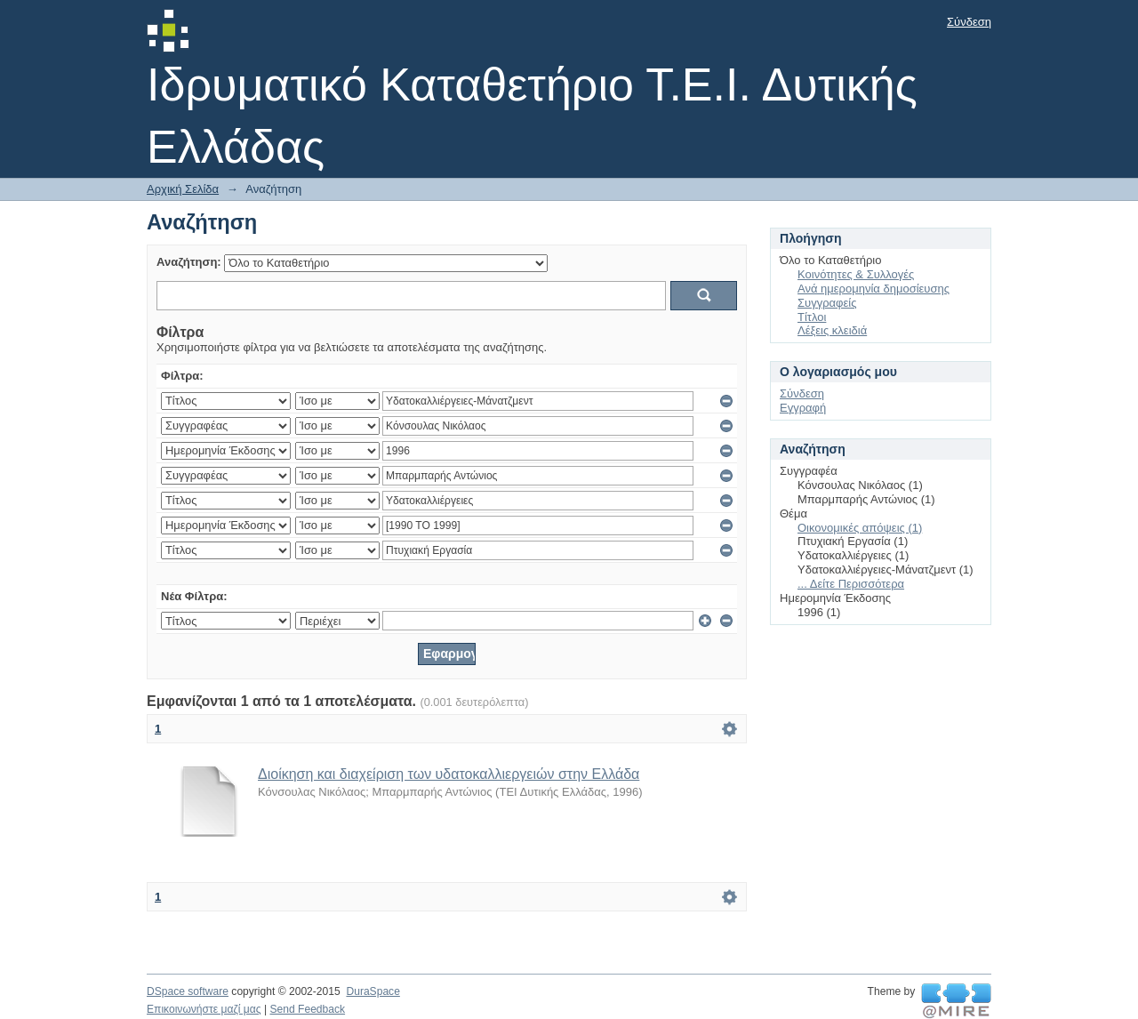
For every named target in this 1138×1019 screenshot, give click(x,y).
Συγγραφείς (826, 302)
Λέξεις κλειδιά (832, 330)
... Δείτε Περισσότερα (850, 583)
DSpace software (187, 991)
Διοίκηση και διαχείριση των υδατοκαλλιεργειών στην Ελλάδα (448, 774)
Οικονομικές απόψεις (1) (859, 527)
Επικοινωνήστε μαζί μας (204, 1009)
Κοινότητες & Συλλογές (855, 274)
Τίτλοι (811, 317)
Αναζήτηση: (188, 262)
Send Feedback (307, 1009)
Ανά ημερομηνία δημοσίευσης (873, 288)
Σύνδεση (969, 21)
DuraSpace (372, 991)
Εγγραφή (803, 407)
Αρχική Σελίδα (183, 189)
